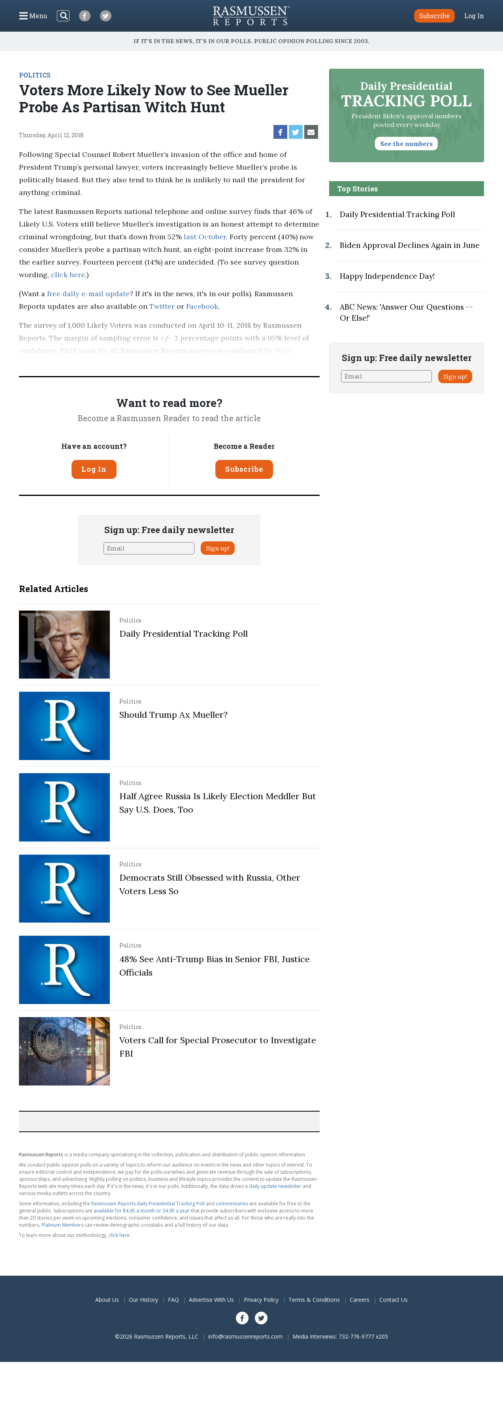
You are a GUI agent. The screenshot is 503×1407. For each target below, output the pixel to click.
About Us (107, 1299)
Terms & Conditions (314, 1299)
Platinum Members (62, 1225)
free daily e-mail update (88, 293)
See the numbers (406, 144)
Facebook (202, 306)
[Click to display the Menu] (33, 15)
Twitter (162, 306)
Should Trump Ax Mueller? (173, 714)
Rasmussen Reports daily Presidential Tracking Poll (148, 1203)
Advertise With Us (211, 1299)
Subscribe (244, 469)
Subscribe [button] (434, 15)
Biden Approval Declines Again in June (410, 245)
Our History (143, 1299)
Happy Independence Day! (387, 276)
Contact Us (393, 1299)
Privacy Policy (261, 1299)
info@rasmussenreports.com (245, 1336)
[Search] (63, 15)
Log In (474, 16)
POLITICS (35, 75)
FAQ (173, 1299)
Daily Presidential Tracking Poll (183, 633)
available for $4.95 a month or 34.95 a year (142, 1210)
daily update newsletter (275, 1186)
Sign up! (218, 548)
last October (205, 236)
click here (68, 274)
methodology (137, 363)
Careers (359, 1299)
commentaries (232, 1203)
